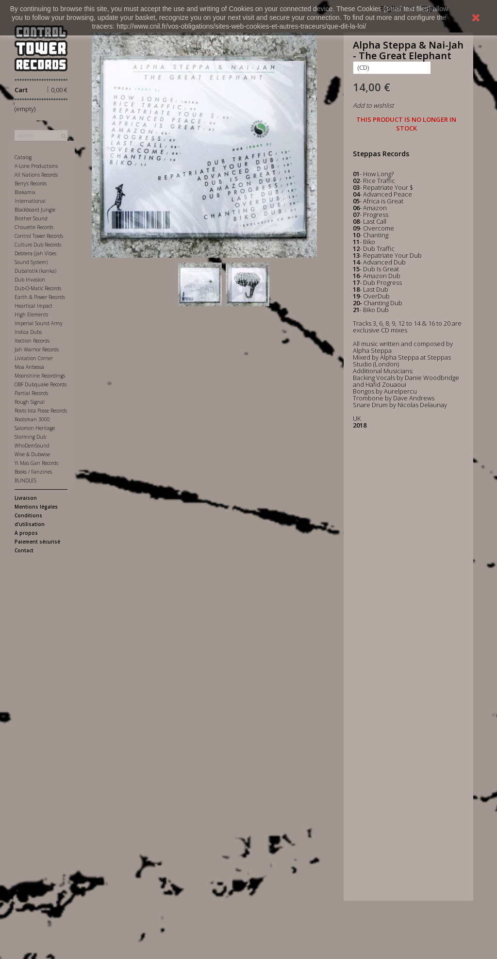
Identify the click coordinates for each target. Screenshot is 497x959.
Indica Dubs (28, 332)
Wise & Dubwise (32, 454)
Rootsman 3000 (32, 419)
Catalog (23, 157)
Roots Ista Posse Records (41, 410)
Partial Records (31, 393)
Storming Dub (30, 436)
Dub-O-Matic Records (38, 288)
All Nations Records (36, 174)
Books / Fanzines (33, 471)
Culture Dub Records (38, 244)
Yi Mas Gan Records (36, 463)
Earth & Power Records (40, 297)
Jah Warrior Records (37, 349)
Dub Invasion (30, 279)
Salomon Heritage (35, 428)
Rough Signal (30, 401)
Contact (24, 550)
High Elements (31, 314)
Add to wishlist (373, 105)
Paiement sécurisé (37, 541)
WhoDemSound (32, 445)
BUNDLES (25, 480)
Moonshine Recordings (40, 375)
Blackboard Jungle (35, 209)
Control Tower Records (39, 235)
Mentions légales (36, 506)
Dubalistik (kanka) (35, 270)
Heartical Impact (33, 305)
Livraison (26, 498)
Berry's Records (31, 183)
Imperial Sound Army (39, 323)
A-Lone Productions (36, 166)
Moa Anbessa (29, 367)
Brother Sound (31, 218)
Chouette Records (34, 227)
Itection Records (32, 340)
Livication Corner (34, 358)
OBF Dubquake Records (40, 384)
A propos (26, 532)
